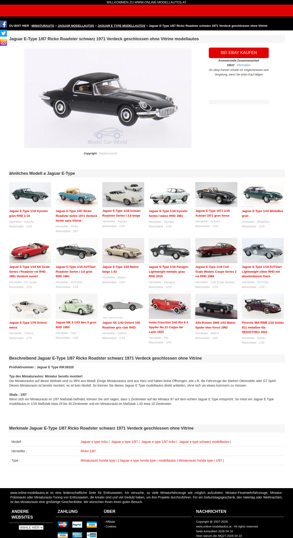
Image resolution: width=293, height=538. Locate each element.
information (243, 65)
